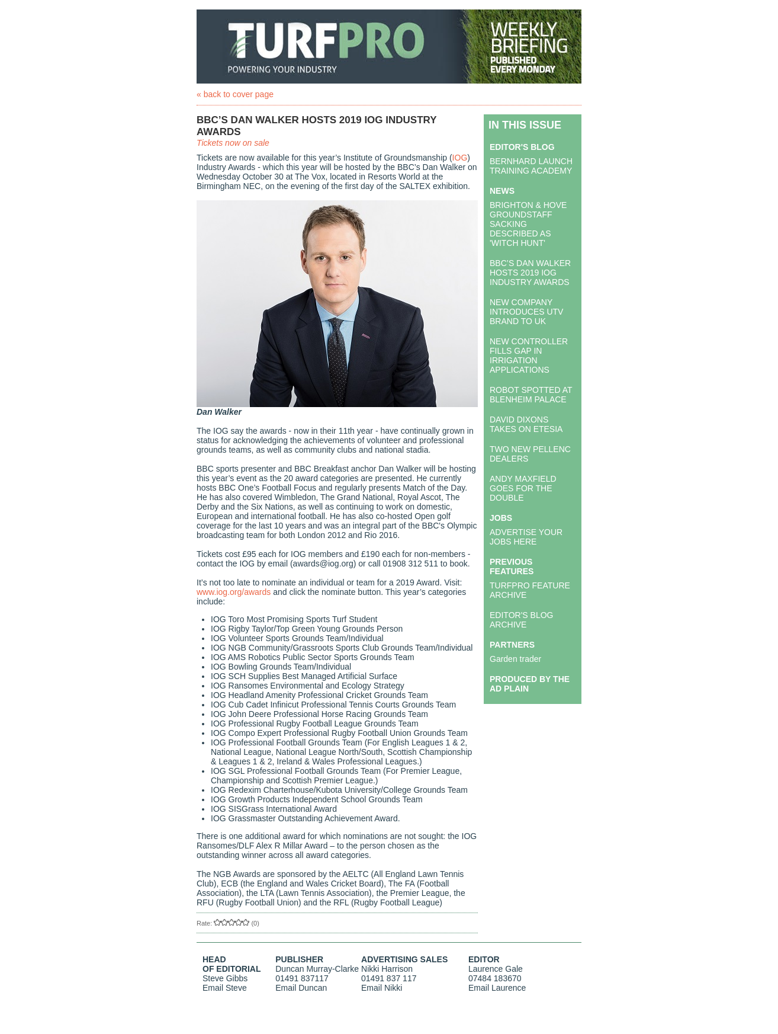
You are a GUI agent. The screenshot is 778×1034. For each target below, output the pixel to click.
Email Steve (224, 988)
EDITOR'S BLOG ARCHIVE (521, 619)
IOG (460, 157)
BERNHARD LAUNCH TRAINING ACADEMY (531, 165)
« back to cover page (235, 94)
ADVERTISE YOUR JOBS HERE (526, 536)
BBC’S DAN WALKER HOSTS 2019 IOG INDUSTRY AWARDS (530, 272)
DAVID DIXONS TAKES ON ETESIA (526, 424)
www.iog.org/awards (234, 592)
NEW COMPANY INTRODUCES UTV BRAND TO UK (526, 311)
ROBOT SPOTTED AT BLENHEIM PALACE (531, 394)
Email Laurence (497, 988)
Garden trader (515, 659)
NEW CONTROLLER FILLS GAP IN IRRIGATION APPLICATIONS (529, 355)
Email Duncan (301, 988)
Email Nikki (381, 988)
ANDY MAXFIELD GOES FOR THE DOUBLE (523, 488)
